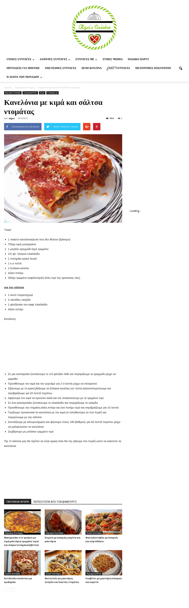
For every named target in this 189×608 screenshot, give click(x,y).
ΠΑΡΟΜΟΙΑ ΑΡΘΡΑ (17, 501)
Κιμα (42, 92)
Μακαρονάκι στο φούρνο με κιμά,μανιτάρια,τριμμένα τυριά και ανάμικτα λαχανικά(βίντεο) (21, 541)
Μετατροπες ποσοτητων (153, 68)
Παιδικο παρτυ (138, 60)
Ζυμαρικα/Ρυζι (30, 92)
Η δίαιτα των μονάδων (24, 77)
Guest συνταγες (118, 68)
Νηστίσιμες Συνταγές (60, 68)
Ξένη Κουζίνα (91, 68)
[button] (180, 68)
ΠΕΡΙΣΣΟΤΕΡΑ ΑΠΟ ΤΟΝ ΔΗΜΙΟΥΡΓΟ (55, 501)
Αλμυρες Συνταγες (55, 60)
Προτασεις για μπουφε (23, 68)
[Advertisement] (63, 344)
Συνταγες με (86, 60)
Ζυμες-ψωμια (112, 60)
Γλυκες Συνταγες (20, 60)
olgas (12, 118)
